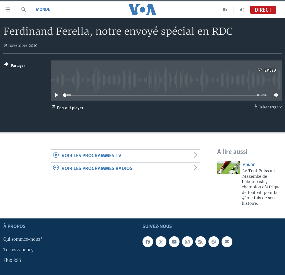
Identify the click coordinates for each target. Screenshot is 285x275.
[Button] (14, 66)
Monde (43, 10)
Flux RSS (12, 260)
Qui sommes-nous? (22, 239)
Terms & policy (18, 250)
